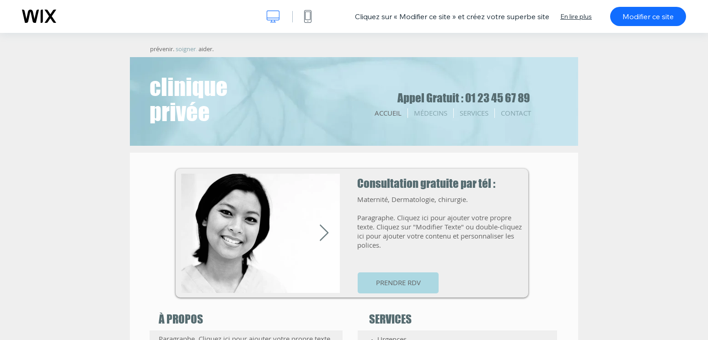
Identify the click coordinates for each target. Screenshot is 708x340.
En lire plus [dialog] (576, 16)
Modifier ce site (648, 16)
